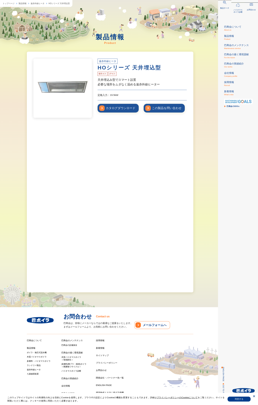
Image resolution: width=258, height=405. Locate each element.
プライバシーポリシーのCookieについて (177, 397)
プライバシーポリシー (106, 363)
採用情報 (100, 340)
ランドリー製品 (34, 365)
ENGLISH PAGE (221, 374)
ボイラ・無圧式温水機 (37, 352)
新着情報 (100, 348)
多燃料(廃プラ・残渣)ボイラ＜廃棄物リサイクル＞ (73, 365)
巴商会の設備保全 (69, 345)
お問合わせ (101, 370)
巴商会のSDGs (68, 393)
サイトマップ (102, 355)
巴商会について (34, 340)
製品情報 (22, 3)
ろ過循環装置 (33, 374)
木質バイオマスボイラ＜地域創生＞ (71, 358)
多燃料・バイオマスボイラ (39, 361)
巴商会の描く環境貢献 (72, 352)
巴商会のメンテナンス (72, 340)
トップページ (8, 3)
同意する (239, 399)
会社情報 (65, 386)
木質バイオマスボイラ (37, 357)
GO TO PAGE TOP (221, 393)
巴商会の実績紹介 (69, 378)
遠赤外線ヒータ (37, 3)
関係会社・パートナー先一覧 (110, 378)
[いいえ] (254, 396)
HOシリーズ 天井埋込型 (59, 3)
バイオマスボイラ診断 (71, 371)
